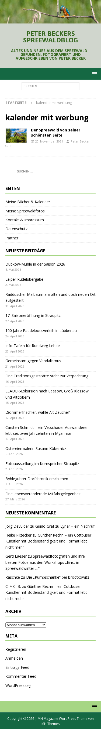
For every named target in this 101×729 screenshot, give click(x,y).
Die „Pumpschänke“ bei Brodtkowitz (57, 577)
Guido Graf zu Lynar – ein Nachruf (65, 526)
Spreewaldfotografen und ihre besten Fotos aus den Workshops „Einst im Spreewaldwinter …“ (45, 562)
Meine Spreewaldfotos (25, 210)
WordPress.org (18, 685)
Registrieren (15, 649)
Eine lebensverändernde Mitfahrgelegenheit (43, 493)
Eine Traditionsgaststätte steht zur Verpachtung (46, 375)
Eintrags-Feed (17, 667)
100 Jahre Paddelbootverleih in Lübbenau (41, 330)
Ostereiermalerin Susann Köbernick (36, 448)
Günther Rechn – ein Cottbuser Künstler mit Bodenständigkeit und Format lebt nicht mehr (48, 541)
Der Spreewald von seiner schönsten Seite (55, 132)
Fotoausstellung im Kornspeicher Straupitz (42, 463)
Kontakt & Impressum (24, 219)
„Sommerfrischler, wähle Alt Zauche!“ (37, 412)
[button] (94, 73)
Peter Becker (80, 141)
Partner (11, 237)
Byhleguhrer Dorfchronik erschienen (36, 478)
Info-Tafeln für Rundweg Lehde (32, 345)
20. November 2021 (49, 141)
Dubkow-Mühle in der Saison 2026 (35, 264)
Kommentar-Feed (20, 676)
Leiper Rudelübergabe (24, 279)
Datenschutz (16, 228)
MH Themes (50, 723)
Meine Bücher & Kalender (27, 201)
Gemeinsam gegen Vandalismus (33, 360)
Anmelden (14, 658)
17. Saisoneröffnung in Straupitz (33, 315)
